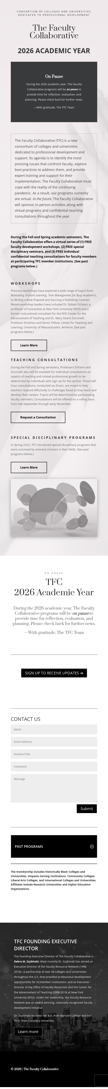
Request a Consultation (38, 417)
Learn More (29, 345)
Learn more (28, 1033)
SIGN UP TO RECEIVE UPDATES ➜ (54, 673)
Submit (87, 808)
